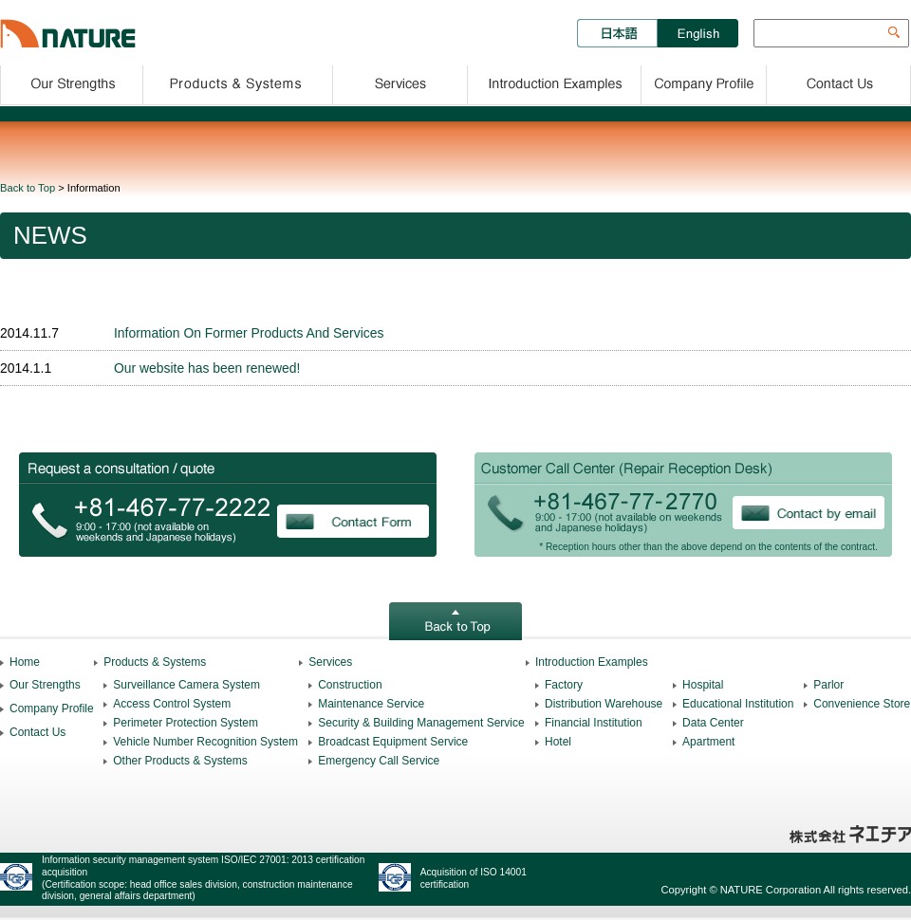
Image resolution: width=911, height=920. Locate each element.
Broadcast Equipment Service (393, 741)
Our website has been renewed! (207, 368)
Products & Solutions (238, 81)
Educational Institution (737, 703)
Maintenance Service (371, 703)
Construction (349, 684)
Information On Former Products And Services (248, 332)
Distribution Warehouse (603, 703)
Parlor (828, 684)
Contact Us (839, 81)
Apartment (708, 741)
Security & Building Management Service (421, 722)
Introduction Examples (555, 81)
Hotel (558, 741)
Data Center (713, 722)
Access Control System (172, 703)
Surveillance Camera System (186, 684)
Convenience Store (861, 703)
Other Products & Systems (180, 760)
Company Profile (705, 81)
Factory (564, 684)
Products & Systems (154, 662)
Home (24, 662)
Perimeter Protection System (185, 722)
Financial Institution (593, 722)
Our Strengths (71, 81)
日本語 (617, 33)
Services (401, 81)
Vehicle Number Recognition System (205, 741)
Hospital (702, 684)
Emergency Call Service (378, 760)
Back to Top (27, 187)
